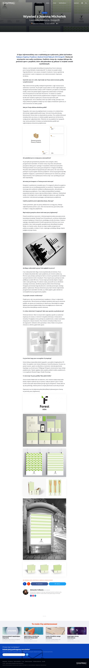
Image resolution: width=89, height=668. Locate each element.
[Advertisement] (44, 42)
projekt (51, 580)
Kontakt (76, 3)
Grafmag (9, 663)
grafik (30, 580)
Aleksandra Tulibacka (37, 23)
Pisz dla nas (10, 661)
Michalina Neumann (6, 641)
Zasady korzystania (28, 661)
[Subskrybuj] (27, 654)
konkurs (47, 580)
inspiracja (41, 580)
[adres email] (13, 654)
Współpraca (62, 3)
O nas (54, 3)
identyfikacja (36, 580)
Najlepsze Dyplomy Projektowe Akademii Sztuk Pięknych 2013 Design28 (40, 57)
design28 (27, 580)
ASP (23, 580)
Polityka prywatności (37, 661)
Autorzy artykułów (17, 661)
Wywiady (44, 12)
